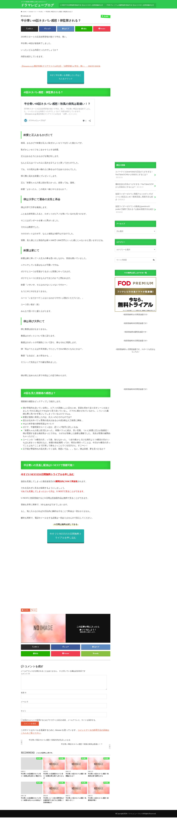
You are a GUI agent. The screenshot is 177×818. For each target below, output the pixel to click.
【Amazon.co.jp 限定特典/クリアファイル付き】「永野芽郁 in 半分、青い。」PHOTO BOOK (61, 66)
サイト (23, 711)
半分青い (26, 610)
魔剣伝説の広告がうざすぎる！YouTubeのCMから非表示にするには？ (134, 181)
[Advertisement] (65, 573)
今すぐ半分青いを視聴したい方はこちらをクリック (65, 77)
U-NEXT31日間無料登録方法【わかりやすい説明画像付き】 (81, 4)
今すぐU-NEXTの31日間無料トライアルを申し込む (47, 474)
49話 (34, 610)
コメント (25, 674)
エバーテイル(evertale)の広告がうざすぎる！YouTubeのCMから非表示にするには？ (134, 172)
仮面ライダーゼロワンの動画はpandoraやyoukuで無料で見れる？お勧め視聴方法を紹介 (133, 204)
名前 (23, 693)
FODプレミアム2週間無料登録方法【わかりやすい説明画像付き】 (130, 4)
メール (24, 702)
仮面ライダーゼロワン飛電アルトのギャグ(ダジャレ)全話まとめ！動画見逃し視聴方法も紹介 (134, 192)
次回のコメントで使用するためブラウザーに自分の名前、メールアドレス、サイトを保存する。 (60, 721)
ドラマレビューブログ (37, 5)
